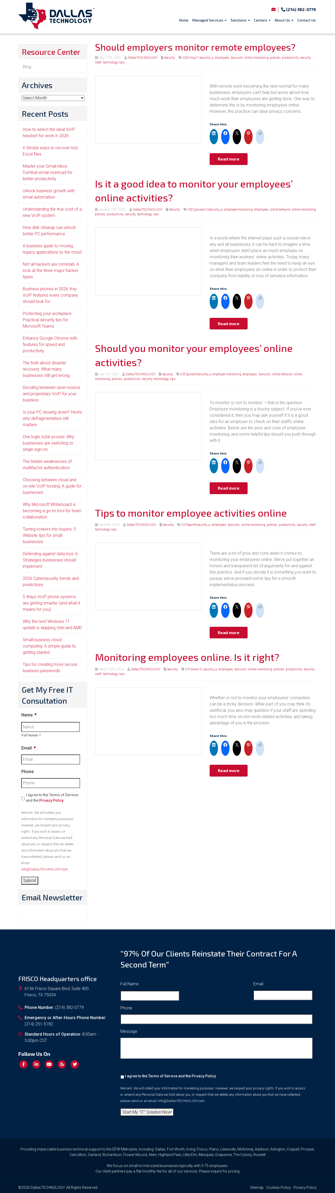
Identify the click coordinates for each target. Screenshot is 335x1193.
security (305, 58)
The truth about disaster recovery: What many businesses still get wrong (46, 369)
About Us (284, 20)
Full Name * (31, 735)
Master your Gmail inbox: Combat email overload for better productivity (47, 172)
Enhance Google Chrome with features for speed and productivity (50, 344)
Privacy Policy (51, 800)
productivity (290, 58)
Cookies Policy (278, 1187)
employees (222, 58)
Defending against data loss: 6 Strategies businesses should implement (50, 560)
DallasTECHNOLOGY (143, 58)
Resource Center (51, 51)
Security (169, 58)
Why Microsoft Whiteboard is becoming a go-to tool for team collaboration (52, 511)
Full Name (129, 983)
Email (28, 748)
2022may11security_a (197, 58)
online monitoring (256, 58)
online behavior (280, 209)
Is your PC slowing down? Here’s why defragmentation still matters (52, 418)
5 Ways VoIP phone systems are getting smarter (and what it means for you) (51, 603)
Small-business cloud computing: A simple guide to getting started (49, 646)
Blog (27, 66)
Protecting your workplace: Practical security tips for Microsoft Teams (47, 320)
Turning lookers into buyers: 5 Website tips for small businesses (49, 535)
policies (275, 58)
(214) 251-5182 (39, 1023)
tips (122, 62)
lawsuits (237, 58)
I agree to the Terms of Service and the (52, 798)
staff (98, 62)
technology (110, 62)
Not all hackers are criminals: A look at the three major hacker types (51, 270)
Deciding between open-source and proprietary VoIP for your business (51, 394)
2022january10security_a (204, 209)
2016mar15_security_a (201, 669)
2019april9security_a (195, 525)
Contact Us (306, 20)
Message (128, 1031)
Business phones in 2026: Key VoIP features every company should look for (50, 295)
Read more (228, 158)
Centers (262, 20)
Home (183, 20)
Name (28, 715)
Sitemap (257, 1187)
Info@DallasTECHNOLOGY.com (44, 869)
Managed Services (209, 20)
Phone (27, 771)
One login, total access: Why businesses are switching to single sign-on (48, 443)
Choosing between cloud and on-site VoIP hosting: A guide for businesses (52, 486)
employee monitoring (238, 209)
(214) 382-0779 (298, 9)
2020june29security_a (195, 374)
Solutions (240, 20)
